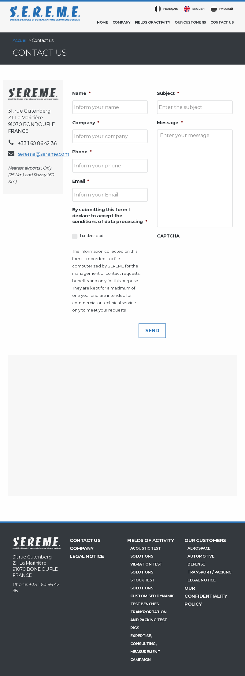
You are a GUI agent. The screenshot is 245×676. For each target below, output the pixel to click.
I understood (91, 235)
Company (122, 22)
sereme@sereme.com (43, 154)
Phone (82, 152)
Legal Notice (87, 556)
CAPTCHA (168, 236)
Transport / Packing (209, 572)
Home (102, 22)
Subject (168, 93)
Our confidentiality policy (205, 596)
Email (80, 181)
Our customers (190, 22)
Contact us (222, 22)
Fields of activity (152, 22)
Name (81, 93)
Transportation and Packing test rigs (148, 620)
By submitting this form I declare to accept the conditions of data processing (109, 215)
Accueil (20, 40)
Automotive (200, 556)
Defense (196, 564)
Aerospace (198, 548)
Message (170, 122)
